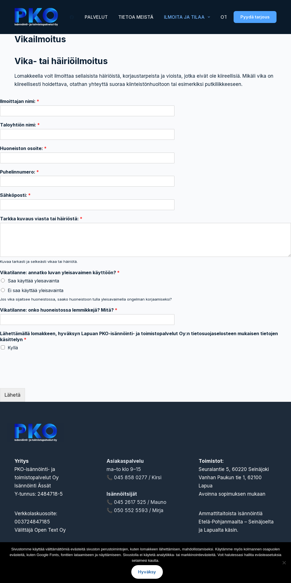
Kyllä (13, 347)
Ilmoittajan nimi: (19, 101)
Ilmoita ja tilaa (188, 17)
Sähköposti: (15, 195)
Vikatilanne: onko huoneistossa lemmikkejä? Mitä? (58, 310)
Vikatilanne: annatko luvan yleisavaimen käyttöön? (60, 272)
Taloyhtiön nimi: (20, 125)
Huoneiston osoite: (23, 148)
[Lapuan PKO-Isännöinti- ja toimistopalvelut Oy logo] (36, 17)
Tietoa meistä (135, 17)
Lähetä (12, 395)
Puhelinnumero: (19, 172)
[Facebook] (72, 17)
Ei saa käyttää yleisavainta (35, 290)
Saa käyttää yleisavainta (33, 281)
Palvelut (96, 17)
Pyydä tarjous (255, 17)
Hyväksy (147, 571)
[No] (284, 562)
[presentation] (43, 379)
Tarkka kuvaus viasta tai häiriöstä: (41, 218)
